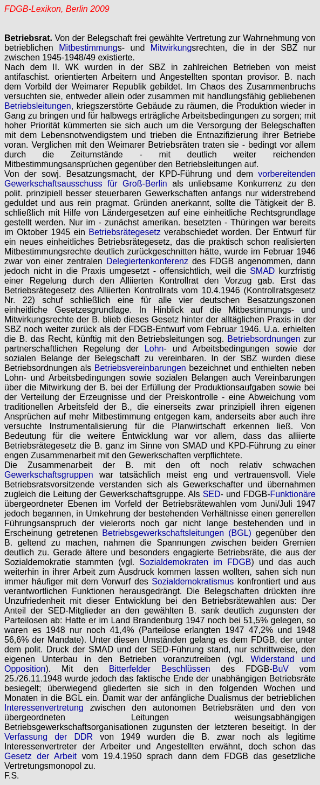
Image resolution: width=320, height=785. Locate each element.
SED (212, 494)
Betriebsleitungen (37, 106)
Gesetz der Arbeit (40, 756)
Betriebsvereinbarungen (140, 368)
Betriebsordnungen (263, 338)
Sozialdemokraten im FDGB (195, 562)
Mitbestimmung (88, 47)
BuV (281, 668)
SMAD (262, 271)
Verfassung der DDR (48, 736)
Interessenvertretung (44, 707)
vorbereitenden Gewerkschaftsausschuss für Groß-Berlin (160, 178)
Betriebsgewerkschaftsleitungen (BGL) (176, 533)
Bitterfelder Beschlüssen (159, 668)
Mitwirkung (171, 47)
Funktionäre (293, 494)
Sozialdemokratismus (193, 581)
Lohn (154, 348)
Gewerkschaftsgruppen (48, 474)
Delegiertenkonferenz (147, 261)
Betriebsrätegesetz (124, 232)
